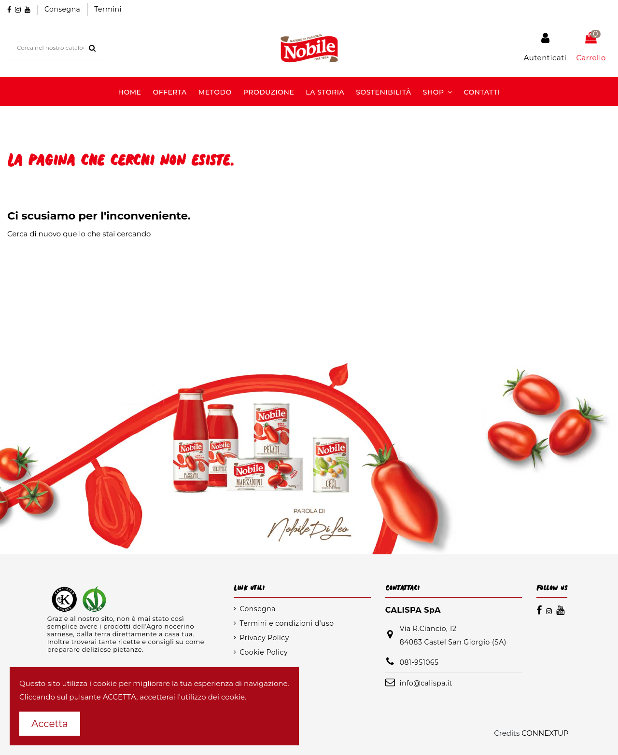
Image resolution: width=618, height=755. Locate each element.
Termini (108, 9)
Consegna (63, 9)
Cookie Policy (263, 652)
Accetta (49, 723)
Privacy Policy (264, 637)
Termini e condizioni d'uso (286, 623)
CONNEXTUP (544, 733)
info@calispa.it (426, 683)
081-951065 (419, 662)
